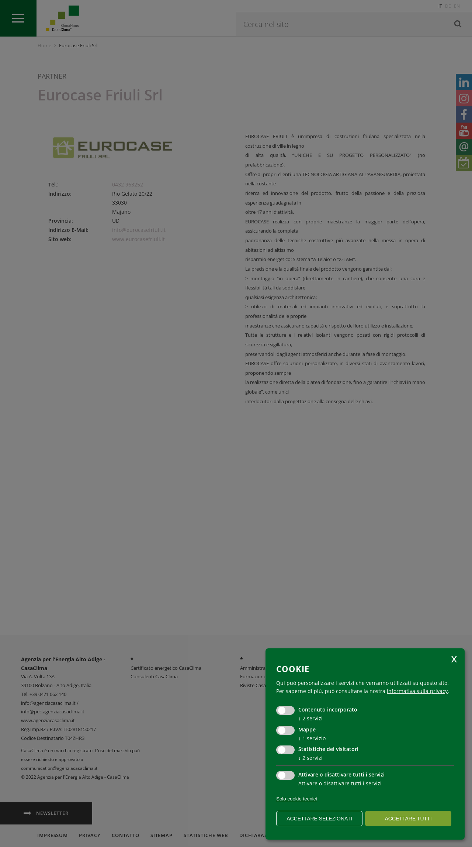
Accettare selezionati (319, 819)
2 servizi (310, 718)
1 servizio (312, 738)
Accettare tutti (408, 819)
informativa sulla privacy (417, 691)
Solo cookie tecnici (296, 799)
